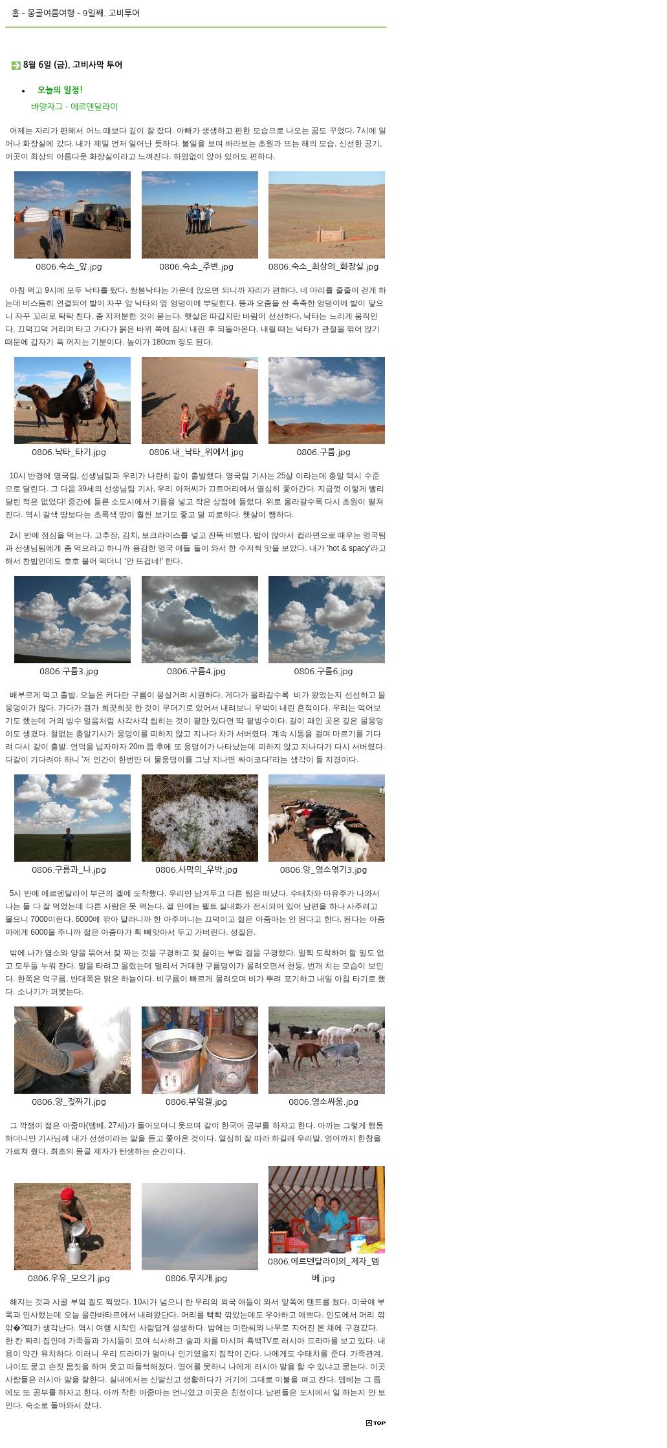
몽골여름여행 (50, 13)
